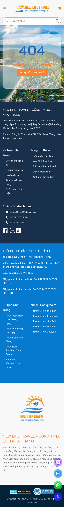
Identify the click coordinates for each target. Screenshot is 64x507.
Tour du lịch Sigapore (44, 326)
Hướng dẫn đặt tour (43, 155)
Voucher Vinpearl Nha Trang (13, 363)
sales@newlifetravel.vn (23, 212)
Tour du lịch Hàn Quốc (45, 321)
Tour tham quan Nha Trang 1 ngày (14, 319)
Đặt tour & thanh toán (45, 166)
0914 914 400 (17, 222)
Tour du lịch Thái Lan (44, 310)
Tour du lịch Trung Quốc (46, 316)
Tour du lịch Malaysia (44, 331)
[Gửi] (57, 21)
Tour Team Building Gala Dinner (13, 350)
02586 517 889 (19, 217)
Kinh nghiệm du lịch (43, 176)
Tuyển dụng (12, 175)
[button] (4, 8)
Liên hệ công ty (14, 169)
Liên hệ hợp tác (41, 171)
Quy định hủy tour (43, 161)
